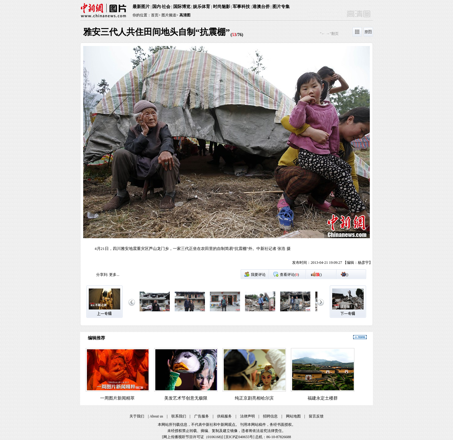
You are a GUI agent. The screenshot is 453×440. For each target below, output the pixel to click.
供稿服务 (224, 416)
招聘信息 (270, 416)
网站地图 (293, 416)
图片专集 (281, 6)
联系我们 (178, 416)
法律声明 (247, 416)
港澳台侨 (261, 6)
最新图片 (141, 6)
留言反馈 (316, 416)
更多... (114, 274)
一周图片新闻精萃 (117, 398)
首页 (154, 15)
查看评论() (289, 274)
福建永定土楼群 (323, 398)
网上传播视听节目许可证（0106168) (192, 437)
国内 (156, 6)
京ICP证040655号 (239, 437)
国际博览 (181, 6)
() (319, 274)
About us (156, 416)
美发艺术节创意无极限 (185, 398)
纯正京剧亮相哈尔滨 (254, 398)
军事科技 (241, 6)
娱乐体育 (201, 6)
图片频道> (169, 15)
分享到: (102, 274)
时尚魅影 (221, 6)
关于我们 (136, 416)
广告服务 (201, 416)
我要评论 (258, 274)
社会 (166, 6)
